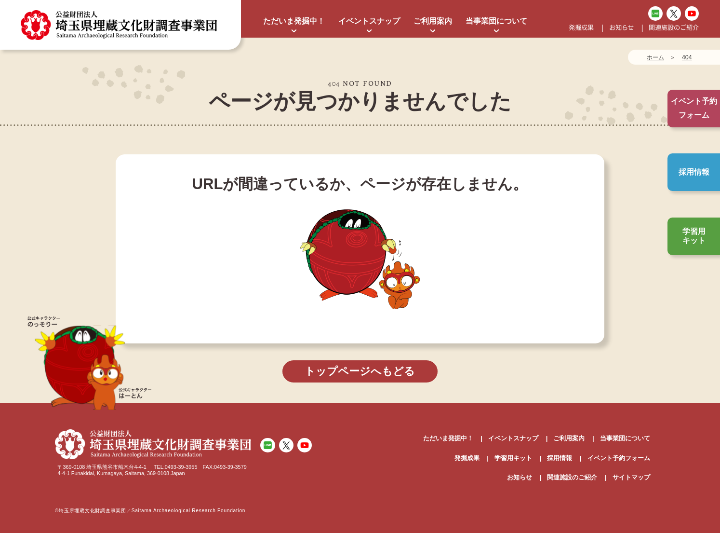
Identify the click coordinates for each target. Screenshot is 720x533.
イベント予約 (694, 108)
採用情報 (694, 172)
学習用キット (694, 236)
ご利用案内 (432, 21)
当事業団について (496, 21)
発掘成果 (581, 28)
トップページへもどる (360, 371)
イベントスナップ (369, 21)
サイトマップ (631, 477)
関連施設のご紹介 (674, 28)
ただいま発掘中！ (294, 21)
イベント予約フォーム (618, 458)
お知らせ (621, 28)
